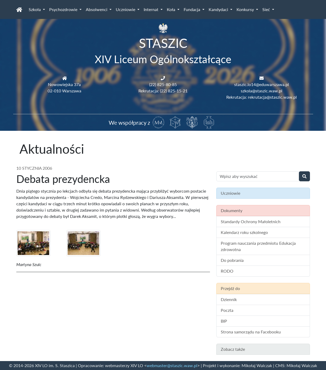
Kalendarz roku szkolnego (244, 232)
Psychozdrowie (63, 9)
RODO (227, 270)
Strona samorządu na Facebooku (251, 331)
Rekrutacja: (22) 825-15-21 (163, 90)
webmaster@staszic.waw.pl (172, 365)
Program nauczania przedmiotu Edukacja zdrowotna (258, 246)
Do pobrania (232, 260)
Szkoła (35, 9)
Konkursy (246, 9)
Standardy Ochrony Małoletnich (250, 221)
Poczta (227, 310)
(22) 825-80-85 (163, 84)
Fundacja (192, 9)
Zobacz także (233, 349)
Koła (171, 9)
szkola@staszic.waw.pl (261, 90)
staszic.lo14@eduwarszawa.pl (261, 84)
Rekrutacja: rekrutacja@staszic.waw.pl (261, 96)
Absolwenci (97, 9)
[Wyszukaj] (304, 176)
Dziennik (229, 299)
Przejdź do (230, 288)
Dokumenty (231, 210)
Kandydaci (219, 9)
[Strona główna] (19, 9)
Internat (151, 9)
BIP (224, 320)
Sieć (266, 9)
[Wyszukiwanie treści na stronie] (257, 176)
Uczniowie (126, 9)
